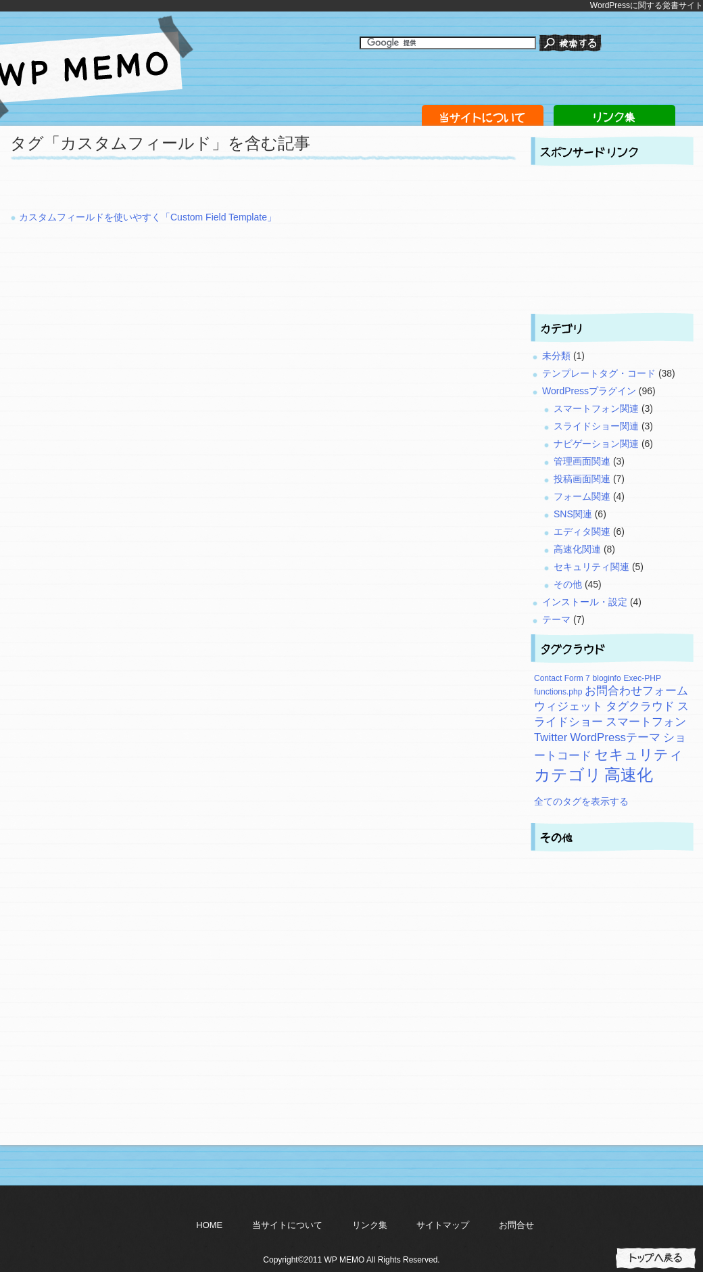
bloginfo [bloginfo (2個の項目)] (607, 678)
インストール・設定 (584, 601)
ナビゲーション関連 (596, 443)
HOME (209, 1225)
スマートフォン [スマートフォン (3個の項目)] (646, 721)
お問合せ (516, 1225)
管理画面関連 (582, 461)
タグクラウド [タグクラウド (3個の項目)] (640, 706)
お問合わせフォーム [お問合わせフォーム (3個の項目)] (636, 690)
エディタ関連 (582, 531)
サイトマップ (442, 1225)
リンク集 (369, 1225)
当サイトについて (287, 1225)
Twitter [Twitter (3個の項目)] (550, 737)
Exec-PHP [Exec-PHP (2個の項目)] (642, 678)
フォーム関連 (582, 496)
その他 (568, 584)
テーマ (556, 619)
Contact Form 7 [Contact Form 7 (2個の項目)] (562, 678)
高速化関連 (577, 549)
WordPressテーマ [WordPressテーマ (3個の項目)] (615, 737)
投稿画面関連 (582, 478)
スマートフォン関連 (596, 408)
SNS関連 (573, 514)
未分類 (556, 355)
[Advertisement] (168, 190)
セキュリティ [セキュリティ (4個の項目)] (638, 754)
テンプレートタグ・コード (599, 373)
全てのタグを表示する (581, 801)
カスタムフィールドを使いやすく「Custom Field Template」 (147, 217)
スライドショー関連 (596, 426)
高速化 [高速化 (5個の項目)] (628, 774)
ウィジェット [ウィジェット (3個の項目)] (568, 706)
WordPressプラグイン (589, 390)
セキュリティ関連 (591, 566)
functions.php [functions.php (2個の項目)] (558, 692)
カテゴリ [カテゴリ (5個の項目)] (568, 774)
